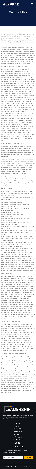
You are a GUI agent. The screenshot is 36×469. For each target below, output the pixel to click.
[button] (32, 3)
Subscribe (28, 457)
